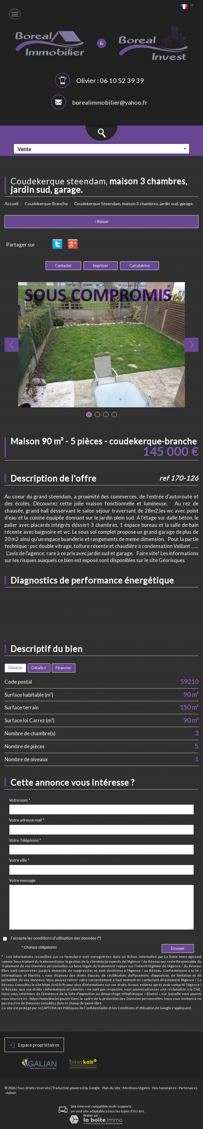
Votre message (22, 880)
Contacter (63, 265)
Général (15, 668)
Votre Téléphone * (25, 840)
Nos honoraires (164, 1088)
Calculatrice (139, 265)
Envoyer (178, 948)
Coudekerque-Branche (46, 203)
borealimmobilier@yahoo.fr (109, 102)
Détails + (38, 668)
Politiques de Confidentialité (85, 1008)
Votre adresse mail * (26, 820)
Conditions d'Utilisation (136, 1008)
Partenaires (188, 1088)
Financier (63, 668)
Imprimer (100, 265)
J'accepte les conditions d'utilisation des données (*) (55, 938)
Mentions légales (136, 1088)
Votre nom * (19, 800)
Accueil (11, 203)
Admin (11, 1093)
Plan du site (111, 1088)
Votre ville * (19, 860)
